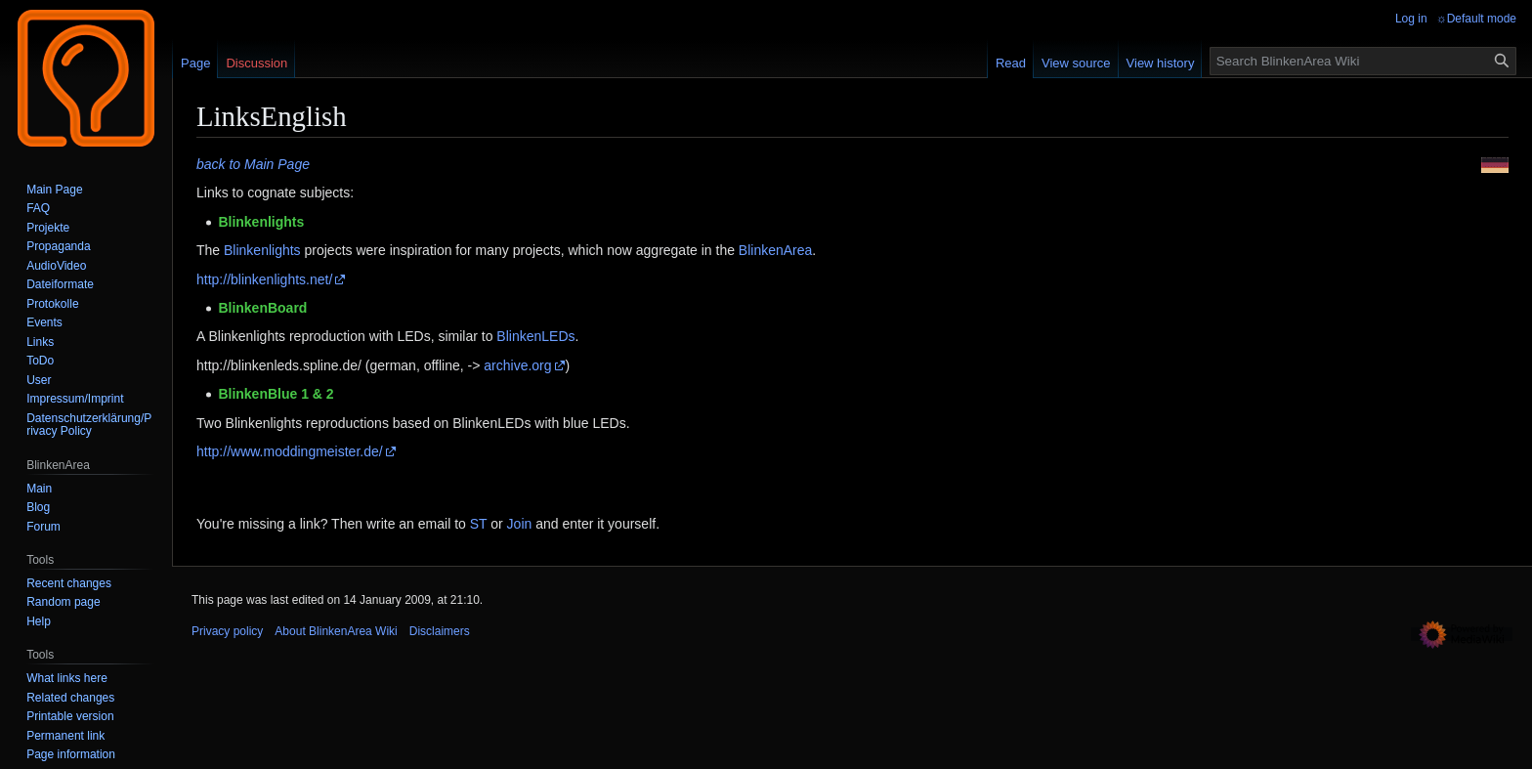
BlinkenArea (776, 250)
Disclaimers (439, 631)
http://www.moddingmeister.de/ (289, 451)
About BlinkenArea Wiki (336, 631)
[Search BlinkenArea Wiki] (1363, 61)
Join (519, 524)
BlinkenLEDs (535, 336)
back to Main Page (253, 164)
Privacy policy (227, 631)
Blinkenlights (262, 250)
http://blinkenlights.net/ (264, 279)
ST (479, 524)
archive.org (517, 365)
